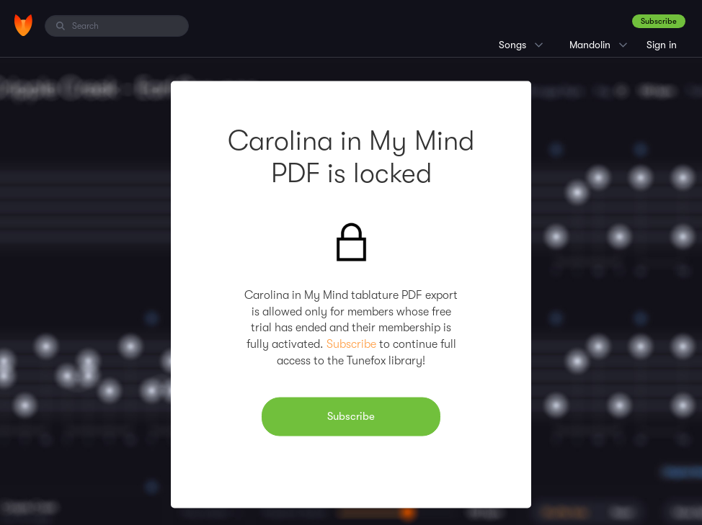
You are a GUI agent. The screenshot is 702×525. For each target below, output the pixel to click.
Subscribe (659, 21)
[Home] (23, 25)
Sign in (662, 44)
